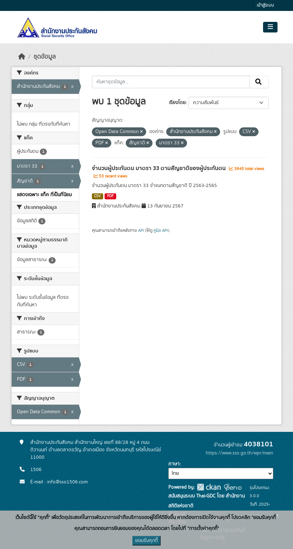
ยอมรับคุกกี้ (146, 540)
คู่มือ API (161, 230)
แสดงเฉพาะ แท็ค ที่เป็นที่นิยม (44, 194)
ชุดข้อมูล (44, 56)
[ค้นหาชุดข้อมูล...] (171, 82)
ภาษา (174, 463)
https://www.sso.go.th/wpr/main (239, 453)
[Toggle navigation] (270, 27)
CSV (97, 196)
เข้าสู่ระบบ (265, 5)
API (141, 230)
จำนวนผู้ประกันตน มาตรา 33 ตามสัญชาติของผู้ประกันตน (159, 168)
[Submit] (259, 82)
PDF (110, 196)
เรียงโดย (177, 102)
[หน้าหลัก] (21, 56)
